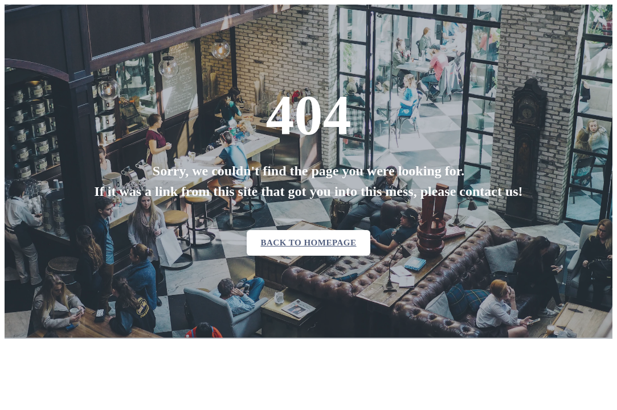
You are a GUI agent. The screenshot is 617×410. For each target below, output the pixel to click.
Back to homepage (308, 242)
